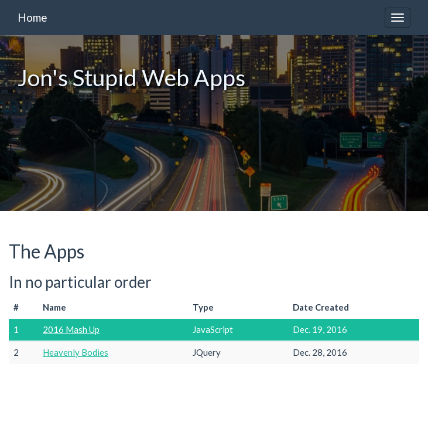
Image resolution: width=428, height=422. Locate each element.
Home (32, 17)
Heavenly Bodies (75, 352)
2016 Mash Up (71, 329)
